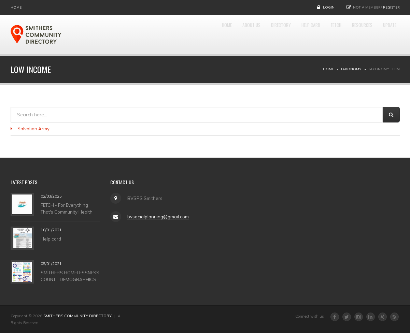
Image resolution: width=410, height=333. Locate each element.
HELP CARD (286, 34)
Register (391, 7)
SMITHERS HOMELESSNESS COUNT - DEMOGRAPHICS (70, 276)
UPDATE (387, 34)
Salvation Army (33, 128)
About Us (212, 34)
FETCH (319, 34)
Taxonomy (351, 69)
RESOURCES (352, 34)
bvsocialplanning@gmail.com (157, 216)
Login (329, 7)
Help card (51, 238)
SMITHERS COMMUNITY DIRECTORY (77, 316)
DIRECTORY (249, 34)
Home (16, 7)
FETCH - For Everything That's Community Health (67, 208)
